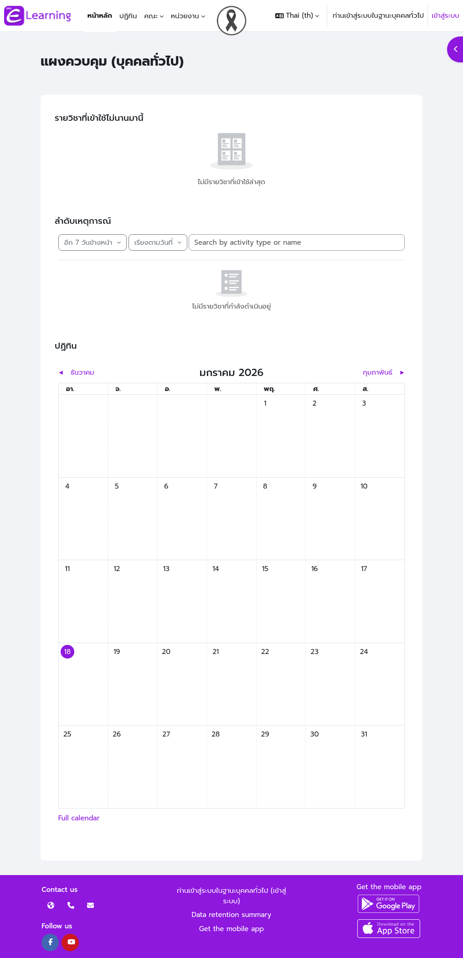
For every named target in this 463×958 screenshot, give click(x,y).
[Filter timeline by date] (92, 242)
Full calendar (79, 818)
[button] (297, 15)
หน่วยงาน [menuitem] (185, 16)
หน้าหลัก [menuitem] (99, 15)
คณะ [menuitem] (151, 16)
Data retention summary (232, 915)
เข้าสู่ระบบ (445, 15)
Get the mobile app (231, 929)
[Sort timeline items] (158, 242)
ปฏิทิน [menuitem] (128, 16)
